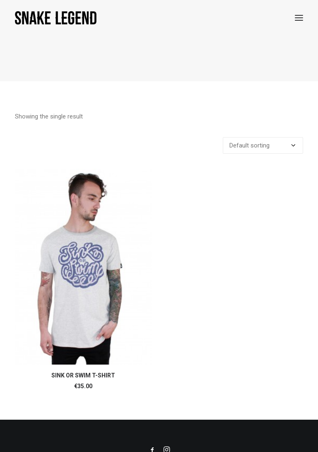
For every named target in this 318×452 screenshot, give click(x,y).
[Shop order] (263, 145)
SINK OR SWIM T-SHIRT (83, 375)
